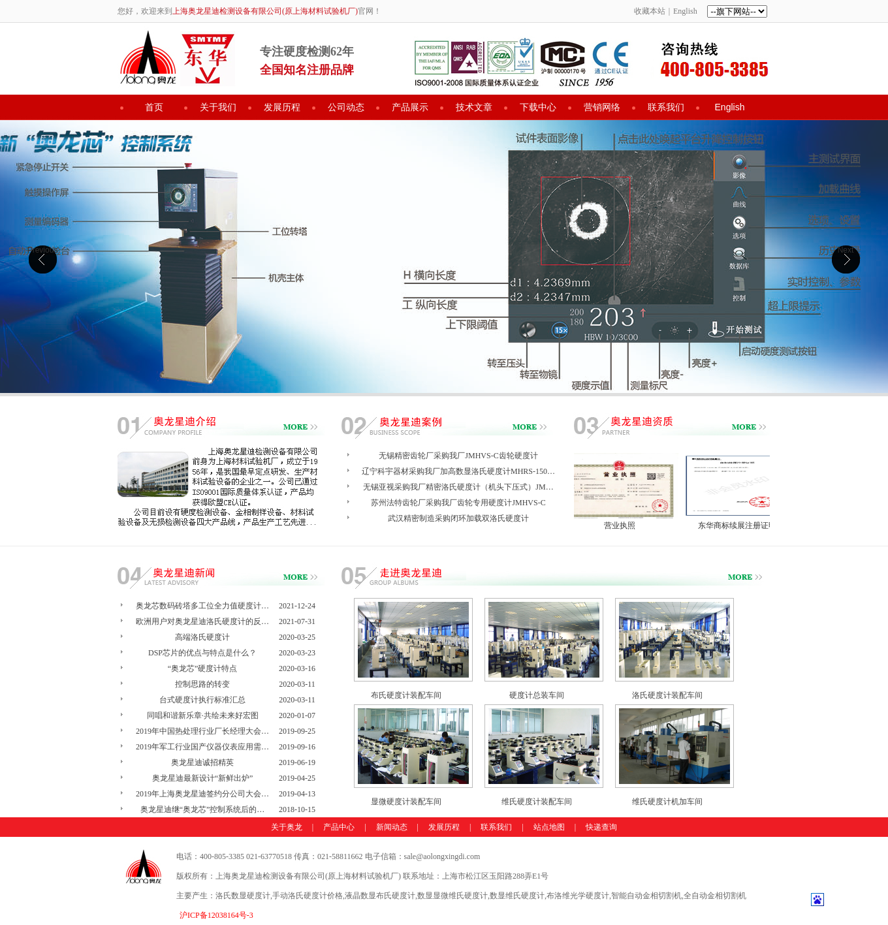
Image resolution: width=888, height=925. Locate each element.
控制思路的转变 (202, 684)
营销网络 (602, 107)
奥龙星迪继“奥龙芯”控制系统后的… (202, 809)
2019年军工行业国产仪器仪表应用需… (202, 746)
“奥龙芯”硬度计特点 (203, 668)
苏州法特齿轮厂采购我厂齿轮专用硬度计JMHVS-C (458, 502)
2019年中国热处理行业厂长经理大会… (202, 731)
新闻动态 (391, 827)
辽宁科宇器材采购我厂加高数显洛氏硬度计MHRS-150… (458, 471)
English (685, 11)
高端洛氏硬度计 (202, 637)
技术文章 (474, 107)
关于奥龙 (286, 827)
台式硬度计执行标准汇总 (202, 699)
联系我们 (666, 107)
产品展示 (410, 107)
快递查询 (601, 827)
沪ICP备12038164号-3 (216, 915)
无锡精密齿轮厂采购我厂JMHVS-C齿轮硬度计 (458, 455)
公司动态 (346, 107)
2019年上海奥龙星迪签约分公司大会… (202, 793)
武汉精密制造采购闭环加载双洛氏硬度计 (458, 518)
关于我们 (218, 107)
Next (846, 250)
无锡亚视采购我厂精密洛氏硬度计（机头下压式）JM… (458, 487)
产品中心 (339, 827)
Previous (42, 250)
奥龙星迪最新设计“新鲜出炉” (202, 778)
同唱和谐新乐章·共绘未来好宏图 (203, 715)
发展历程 (282, 107)
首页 (154, 107)
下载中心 (538, 107)
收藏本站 (649, 11)
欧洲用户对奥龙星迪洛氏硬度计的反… (202, 621)
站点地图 (549, 827)
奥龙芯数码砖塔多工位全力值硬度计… (202, 605)
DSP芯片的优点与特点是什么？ (202, 652)
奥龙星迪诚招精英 (202, 762)
